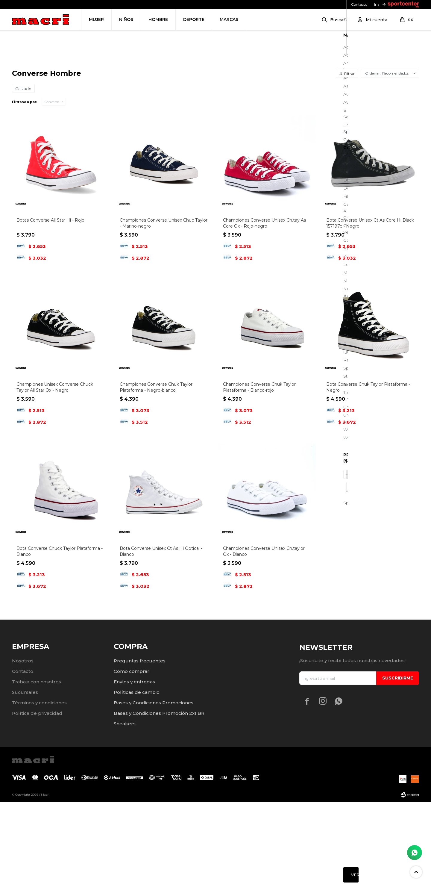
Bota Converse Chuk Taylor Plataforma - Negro (368, 472)
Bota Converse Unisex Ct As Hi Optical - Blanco (161, 636)
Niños (126, 19)
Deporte (193, 19)
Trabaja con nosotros (36, 766)
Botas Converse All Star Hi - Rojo (50, 305)
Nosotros (23, 745)
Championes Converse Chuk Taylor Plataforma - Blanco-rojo (259, 472)
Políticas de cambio (137, 777)
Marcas (229, 19)
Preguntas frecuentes (140, 745)
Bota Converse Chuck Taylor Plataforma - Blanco (59, 636)
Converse (52, 186)
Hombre (158, 19)
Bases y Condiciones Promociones (153, 787)
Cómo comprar (131, 756)
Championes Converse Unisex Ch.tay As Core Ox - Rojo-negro (264, 308)
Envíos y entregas (134, 766)
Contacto (359, 4)
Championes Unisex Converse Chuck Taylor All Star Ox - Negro (54, 472)
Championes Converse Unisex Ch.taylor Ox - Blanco (264, 636)
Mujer (96, 19)
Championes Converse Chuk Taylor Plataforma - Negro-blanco (156, 472)
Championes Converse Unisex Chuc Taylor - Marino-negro (163, 308)
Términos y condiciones (39, 787)
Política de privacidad (37, 798)
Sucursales (25, 777)
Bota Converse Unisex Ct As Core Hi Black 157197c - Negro (370, 308)
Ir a (377, 4)
